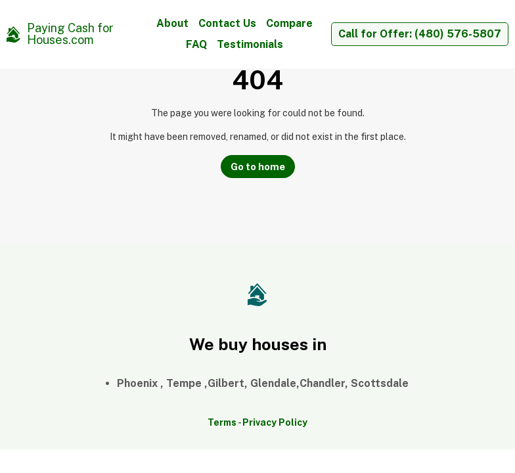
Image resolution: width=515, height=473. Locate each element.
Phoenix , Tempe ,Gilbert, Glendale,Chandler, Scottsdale (263, 383)
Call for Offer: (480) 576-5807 (419, 34)
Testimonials (250, 44)
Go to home (258, 166)
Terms (222, 422)
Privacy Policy (274, 422)
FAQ (196, 44)
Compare (289, 23)
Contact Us (227, 23)
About (172, 23)
